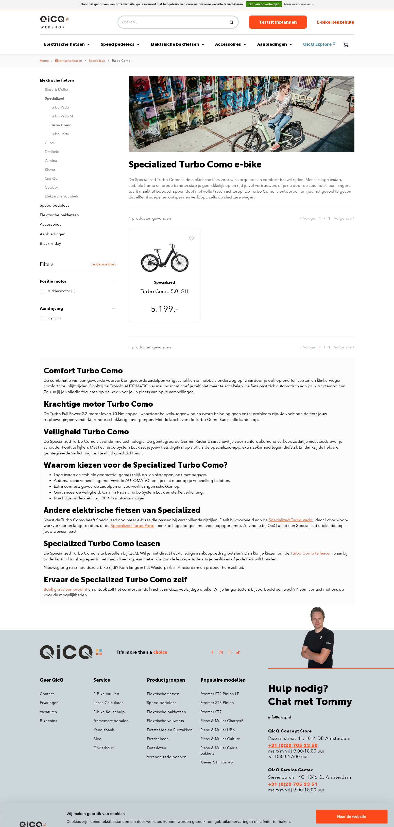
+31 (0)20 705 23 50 (293, 745)
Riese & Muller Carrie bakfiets (219, 750)
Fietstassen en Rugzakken (170, 729)
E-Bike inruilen (106, 693)
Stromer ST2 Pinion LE (219, 693)
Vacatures (48, 711)
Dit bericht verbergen (264, 4)
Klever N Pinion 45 (216, 762)
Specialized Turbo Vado (290, 520)
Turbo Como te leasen (311, 553)
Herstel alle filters (103, 264)
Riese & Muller (56, 89)
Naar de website (351, 798)
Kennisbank (103, 729)
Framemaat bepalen (111, 720)
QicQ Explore (317, 44)
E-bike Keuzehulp (335, 22)
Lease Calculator (108, 702)
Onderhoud (103, 748)
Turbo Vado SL (62, 116)
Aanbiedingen (274, 44)
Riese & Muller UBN (217, 729)
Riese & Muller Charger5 (222, 720)
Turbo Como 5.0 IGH (164, 292)
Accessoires (230, 44)
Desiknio (52, 151)
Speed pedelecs (120, 44)
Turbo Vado (59, 107)
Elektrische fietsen (67, 44)
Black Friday (50, 243)
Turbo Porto (59, 134)
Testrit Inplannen (278, 22)
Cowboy (52, 187)
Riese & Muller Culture (220, 738)
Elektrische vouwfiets (62, 196)
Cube (49, 143)
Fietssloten (156, 748)
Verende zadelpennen (166, 756)
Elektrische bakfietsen (177, 44)
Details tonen (78, 817)
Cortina (51, 160)
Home (44, 60)
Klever (50, 169)
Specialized (97, 60)
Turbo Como (121, 60)
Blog (97, 738)
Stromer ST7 (211, 711)
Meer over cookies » (298, 4)
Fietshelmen (158, 738)
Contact (47, 693)
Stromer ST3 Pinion (217, 702)
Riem (54, 318)
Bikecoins (48, 720)
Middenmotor (61, 291)
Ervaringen (49, 702)
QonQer (52, 178)
